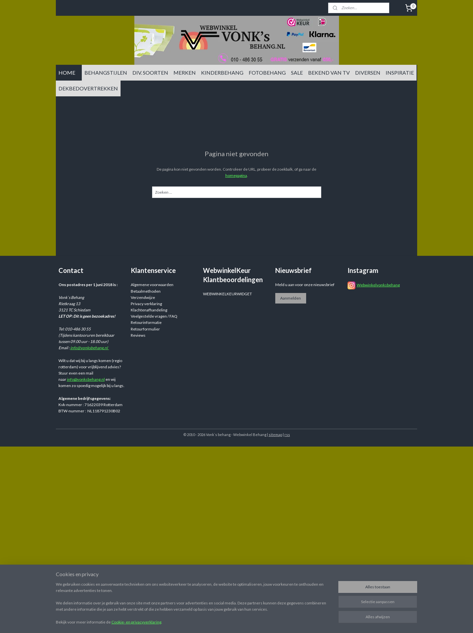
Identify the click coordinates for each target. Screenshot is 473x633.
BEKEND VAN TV (329, 72)
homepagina (236, 175)
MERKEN (184, 72)
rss (287, 434)
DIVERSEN (367, 72)
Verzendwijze (143, 297)
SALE (297, 72)
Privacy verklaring (146, 303)
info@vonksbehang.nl (89, 347)
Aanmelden (290, 298)
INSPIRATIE (400, 72)
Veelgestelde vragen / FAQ (154, 316)
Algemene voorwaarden (152, 284)
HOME (66, 72)
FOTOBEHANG (267, 72)
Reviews (138, 335)
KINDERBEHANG (222, 72)
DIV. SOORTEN (150, 72)
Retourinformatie (146, 322)
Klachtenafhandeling (149, 309)
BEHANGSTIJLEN (105, 72)
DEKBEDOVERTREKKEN (88, 88)
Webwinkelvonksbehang (378, 284)
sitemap (275, 434)
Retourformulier (145, 329)
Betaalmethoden (146, 291)
